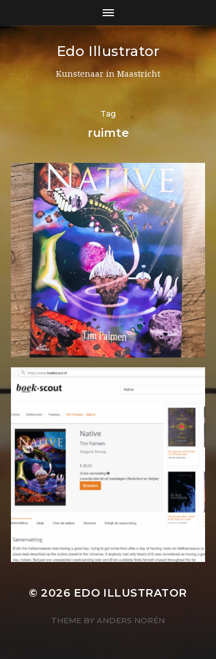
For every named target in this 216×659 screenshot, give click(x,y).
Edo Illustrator (108, 51)
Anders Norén (131, 620)
